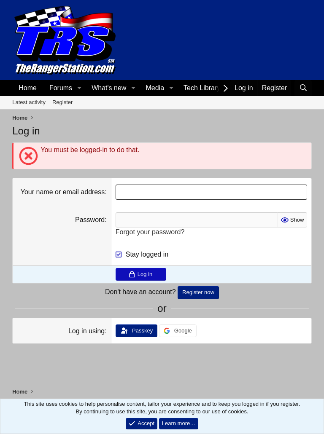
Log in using (86, 331)
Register (62, 102)
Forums (60, 87)
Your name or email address (63, 192)
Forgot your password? (150, 232)
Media (155, 87)
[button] (79, 88)
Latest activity (29, 102)
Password (90, 219)
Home (28, 87)
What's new (109, 87)
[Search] (303, 88)
